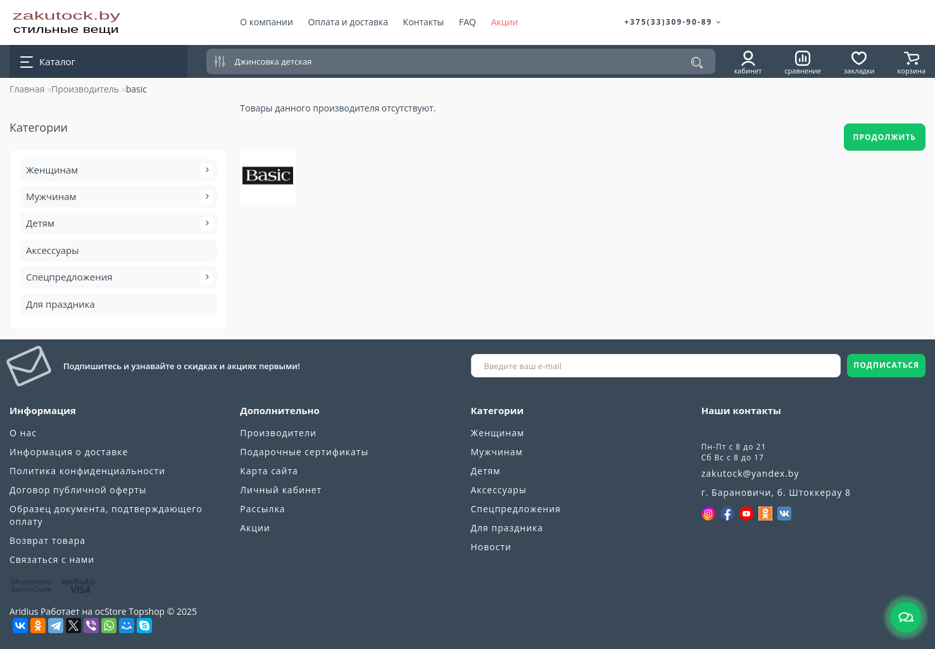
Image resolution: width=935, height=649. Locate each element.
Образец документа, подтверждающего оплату (106, 515)
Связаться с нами (51, 559)
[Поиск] (697, 63)
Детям (118, 223)
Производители (278, 433)
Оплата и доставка (348, 22)
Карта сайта (269, 471)
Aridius (23, 611)
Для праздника (60, 304)
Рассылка (262, 509)
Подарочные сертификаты (304, 452)
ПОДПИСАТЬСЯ (886, 365)
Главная (27, 89)
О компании (266, 22)
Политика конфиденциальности (87, 471)
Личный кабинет (281, 490)
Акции (504, 22)
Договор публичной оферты (78, 490)
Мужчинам (118, 197)
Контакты (423, 22)
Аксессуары (52, 250)
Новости (491, 547)
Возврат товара (47, 540)
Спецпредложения (118, 277)
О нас (23, 433)
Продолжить (885, 137)
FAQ (467, 22)
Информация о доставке (68, 452)
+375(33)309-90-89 (673, 21)
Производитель (85, 89)
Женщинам (118, 170)
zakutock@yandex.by (750, 473)
